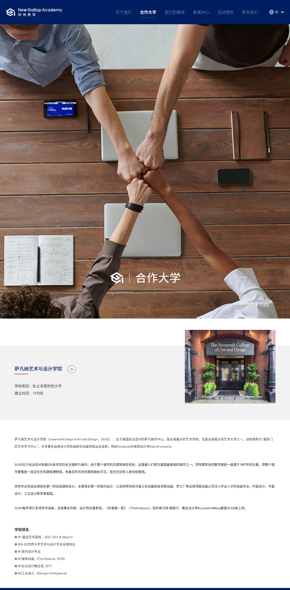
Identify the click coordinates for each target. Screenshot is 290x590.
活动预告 (226, 12)
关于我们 (124, 12)
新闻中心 (201, 12)
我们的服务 (174, 12)
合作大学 (148, 12)
